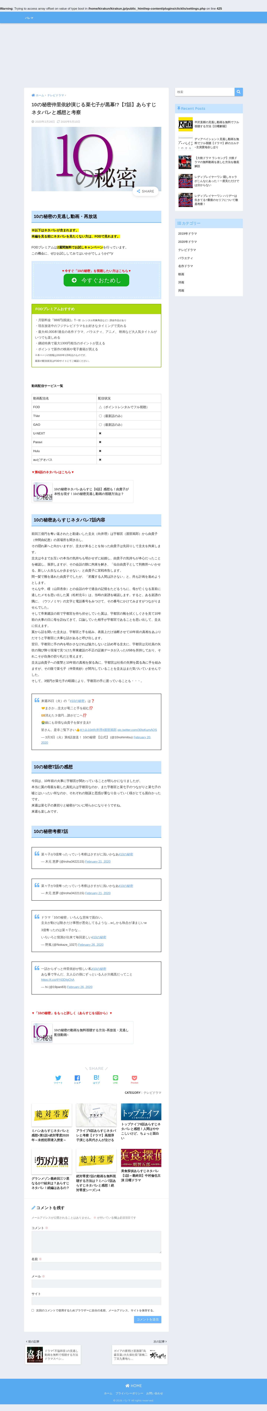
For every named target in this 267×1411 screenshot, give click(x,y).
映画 (181, 275)
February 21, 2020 (98, 867)
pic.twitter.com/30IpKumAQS (61, 735)
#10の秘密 (77, 701)
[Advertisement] (133, 55)
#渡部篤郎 (110, 730)
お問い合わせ (154, 1400)
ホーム (108, 1400)
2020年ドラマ (188, 242)
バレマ (32, 17)
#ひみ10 (85, 730)
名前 (37, 1265)
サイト (36, 1299)
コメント (40, 1234)
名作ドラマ (186, 267)
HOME (133, 1392)
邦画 (181, 291)
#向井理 (97, 730)
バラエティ (186, 258)
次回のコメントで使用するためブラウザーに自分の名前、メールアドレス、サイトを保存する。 (96, 1316)
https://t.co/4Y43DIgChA (58, 985)
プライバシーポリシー (129, 1400)
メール (38, 1282)
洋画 (181, 283)
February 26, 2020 (91, 949)
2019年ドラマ (188, 233)
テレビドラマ (152, 1098)
